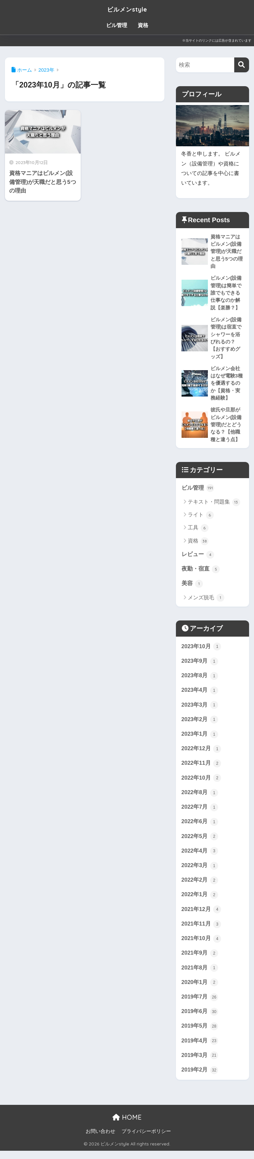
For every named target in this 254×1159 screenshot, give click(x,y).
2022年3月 (200, 871)
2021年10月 (202, 945)
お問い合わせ (100, 1139)
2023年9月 (200, 665)
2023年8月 (200, 680)
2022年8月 (200, 798)
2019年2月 (200, 1078)
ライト (201, 518)
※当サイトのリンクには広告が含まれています (216, 40)
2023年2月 (200, 724)
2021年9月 (200, 960)
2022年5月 (200, 842)
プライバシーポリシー (146, 1139)
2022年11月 (202, 768)
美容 (192, 587)
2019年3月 (200, 1063)
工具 (198, 531)
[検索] (241, 64)
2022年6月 (200, 827)
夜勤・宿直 (201, 572)
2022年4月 (200, 857)
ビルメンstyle (127, 9)
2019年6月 (200, 1019)
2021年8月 (200, 975)
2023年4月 (200, 694)
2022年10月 (202, 783)
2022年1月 (200, 901)
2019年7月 (200, 1004)
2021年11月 (202, 930)
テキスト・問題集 (214, 505)
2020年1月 (200, 990)
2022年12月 (202, 753)
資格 (143, 25)
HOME (127, 1125)
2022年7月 (200, 812)
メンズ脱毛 (206, 601)
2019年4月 (200, 1049)
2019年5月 (200, 1034)
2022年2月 (200, 886)
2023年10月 (202, 650)
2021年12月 (202, 916)
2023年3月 (200, 709)
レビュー (198, 558)
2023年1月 (200, 739)
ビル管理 (116, 25)
